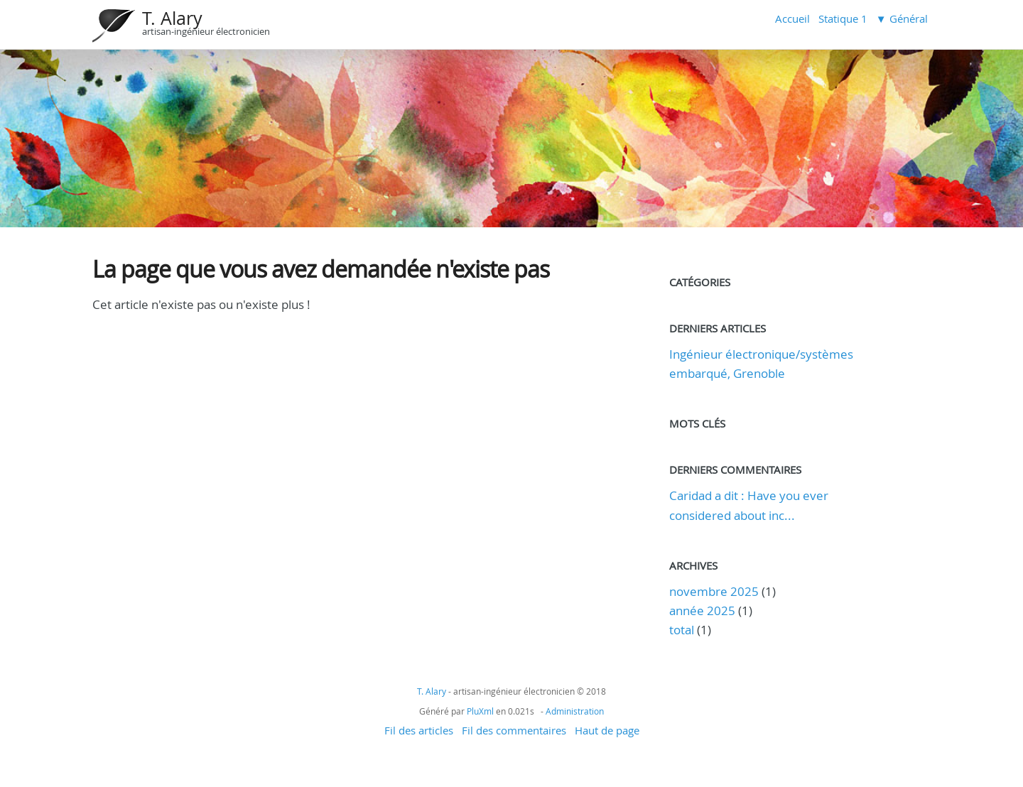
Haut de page (607, 730)
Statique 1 (842, 18)
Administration (575, 711)
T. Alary (172, 18)
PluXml (480, 711)
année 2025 (702, 610)
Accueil (792, 18)
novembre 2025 (714, 591)
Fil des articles (418, 730)
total (683, 630)
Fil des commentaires (514, 730)
